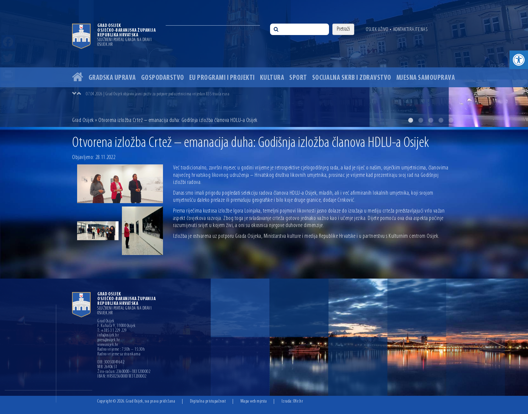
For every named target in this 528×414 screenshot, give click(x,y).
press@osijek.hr (108, 340)
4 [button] (440, 120)
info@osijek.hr (108, 335)
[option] (264, 63)
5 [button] (451, 120)
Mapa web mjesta (253, 401)
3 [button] (430, 120)
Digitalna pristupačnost (208, 401)
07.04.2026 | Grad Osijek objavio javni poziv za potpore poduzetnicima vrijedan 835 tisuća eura (157, 94)
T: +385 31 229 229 (112, 330)
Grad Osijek (83, 120)
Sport (298, 78)
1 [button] (410, 120)
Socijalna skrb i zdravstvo (351, 78)
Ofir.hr (298, 401)
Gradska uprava (112, 78)
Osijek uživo (377, 29)
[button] (518, 60)
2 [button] (420, 120)
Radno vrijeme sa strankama (118, 354)
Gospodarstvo (162, 78)
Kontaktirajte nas (410, 29)
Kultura (272, 78)
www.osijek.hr (108, 345)
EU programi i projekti (222, 78)
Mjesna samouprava (425, 78)
